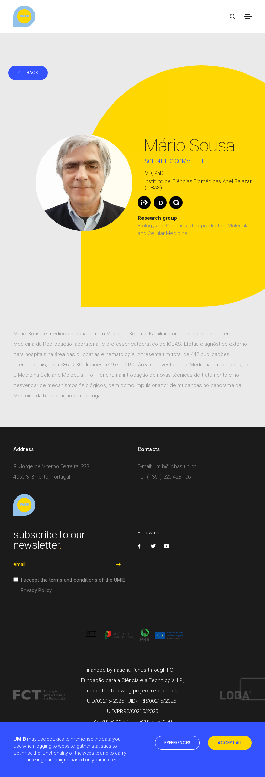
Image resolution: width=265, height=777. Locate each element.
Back (28, 73)
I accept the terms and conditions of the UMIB (73, 585)
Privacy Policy (36, 590)
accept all (230, 743)
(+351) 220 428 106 (169, 477)
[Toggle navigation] (248, 16)
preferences (177, 743)
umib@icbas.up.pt (175, 466)
